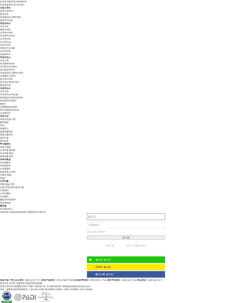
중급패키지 (5, 85)
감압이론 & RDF (8, 171)
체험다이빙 (5, 29)
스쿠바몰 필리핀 (7, 150)
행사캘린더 (5, 143)
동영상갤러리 (6, 131)
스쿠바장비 (5, 193)
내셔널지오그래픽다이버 (11, 72)
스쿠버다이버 (6, 32)
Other (2, 177)
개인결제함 (5, 202)
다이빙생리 (5, 165)
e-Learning (5, 41)
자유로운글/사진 (8, 119)
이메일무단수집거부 (36, 211)
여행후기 (4, 128)
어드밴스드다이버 (8, 66)
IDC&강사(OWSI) (8, 100)
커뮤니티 (4, 116)
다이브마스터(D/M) (9, 94)
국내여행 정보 (6, 153)
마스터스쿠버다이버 (9, 82)
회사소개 (4, 283)
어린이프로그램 (7, 47)
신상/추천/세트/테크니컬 (12, 187)
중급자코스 (5, 57)
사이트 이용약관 (17, 283)
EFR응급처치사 (7, 69)
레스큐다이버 (6, 78)
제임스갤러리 (6, 134)
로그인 (3, 1)
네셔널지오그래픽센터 (10, 17)
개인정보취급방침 (17, 211)
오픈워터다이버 (7, 35)
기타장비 (4, 196)
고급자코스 (5, 88)
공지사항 (4, 137)
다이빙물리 (5, 162)
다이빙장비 (5, 168)
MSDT (3, 103)
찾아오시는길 (6, 20)
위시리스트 (18, 4)
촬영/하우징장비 (8, 199)
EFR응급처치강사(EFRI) (11, 97)
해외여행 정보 (6, 156)
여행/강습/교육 (7, 184)
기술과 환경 (5, 174)
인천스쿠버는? (7, 10)
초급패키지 (5, 54)
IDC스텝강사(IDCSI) (9, 109)
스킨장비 (4, 190)
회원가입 (11, 1)
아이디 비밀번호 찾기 (136, 245)
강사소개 (4, 13)
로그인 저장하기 (96, 231)
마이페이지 (21, 1)
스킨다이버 (5, 51)
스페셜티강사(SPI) (9, 106)
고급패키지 (5, 112)
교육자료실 (5, 159)
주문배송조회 (6, 4)
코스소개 (4, 26)
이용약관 (4, 211)
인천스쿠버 (5, 7)
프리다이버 (5, 44)
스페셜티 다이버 (7, 75)
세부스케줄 (5, 146)
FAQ (2, 125)
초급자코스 (5, 23)
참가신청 (4, 140)
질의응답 (4, 122)
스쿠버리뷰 (5, 38)
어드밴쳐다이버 (7, 63)
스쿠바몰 (4, 181)
